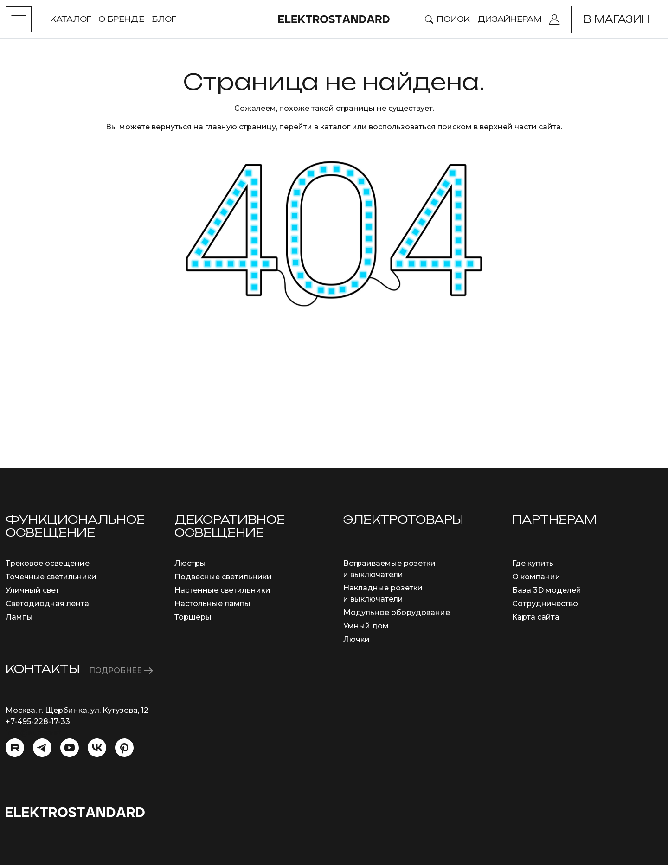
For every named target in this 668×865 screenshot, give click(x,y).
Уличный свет (32, 590)
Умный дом (366, 626)
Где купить (532, 563)
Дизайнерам (509, 19)
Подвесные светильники (223, 576)
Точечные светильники (51, 576)
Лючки (356, 639)
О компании (536, 576)
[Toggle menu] (19, 19)
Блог (164, 19)
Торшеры (193, 617)
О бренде (121, 19)
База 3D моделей (546, 590)
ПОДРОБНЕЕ (121, 670)
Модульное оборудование (396, 612)
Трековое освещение (48, 563)
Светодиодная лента (47, 603)
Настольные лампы (212, 603)
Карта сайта (535, 617)
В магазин (617, 19)
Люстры (190, 563)
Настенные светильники (222, 590)
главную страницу (240, 126)
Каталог (70, 19)
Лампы (19, 617)
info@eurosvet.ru (38, 732)
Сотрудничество (545, 603)
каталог (335, 126)
